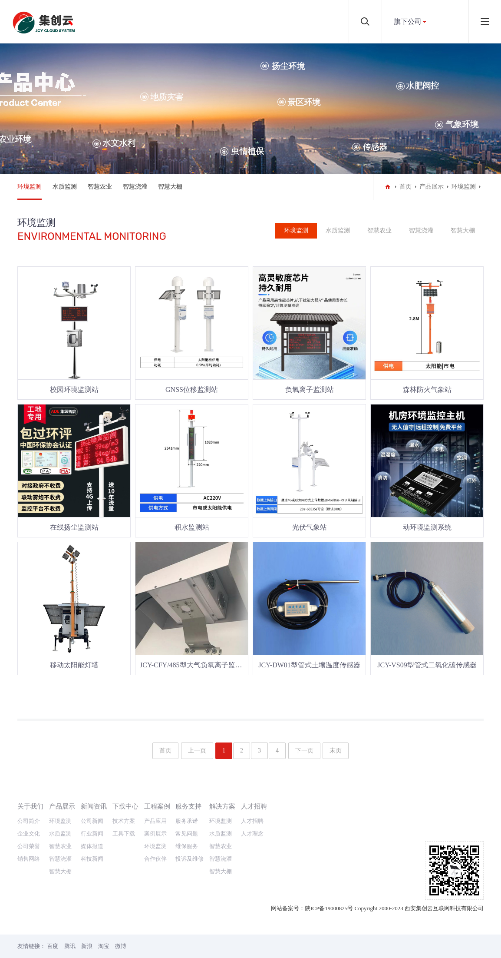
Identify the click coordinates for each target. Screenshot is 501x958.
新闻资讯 (94, 806)
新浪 (86, 946)
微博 (120, 946)
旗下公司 (408, 21)
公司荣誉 (28, 846)
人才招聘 (254, 806)
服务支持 (188, 806)
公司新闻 (92, 821)
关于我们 (30, 806)
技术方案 (123, 821)
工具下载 (123, 833)
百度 (52, 946)
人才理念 (252, 833)
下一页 (304, 750)
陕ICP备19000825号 (329, 908)
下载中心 (125, 806)
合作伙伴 (155, 858)
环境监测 (29, 186)
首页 (405, 186)
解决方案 (222, 806)
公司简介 (28, 821)
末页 (336, 750)
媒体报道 (92, 846)
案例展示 (155, 833)
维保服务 (186, 846)
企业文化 (28, 833)
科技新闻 (92, 858)
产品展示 (431, 186)
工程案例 (157, 806)
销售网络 (28, 858)
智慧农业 (100, 186)
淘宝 (103, 946)
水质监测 (65, 186)
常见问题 (186, 833)
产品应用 (155, 821)
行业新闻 (92, 833)
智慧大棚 (170, 186)
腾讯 (70, 946)
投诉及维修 (189, 858)
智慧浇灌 (135, 186)
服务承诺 (186, 821)
